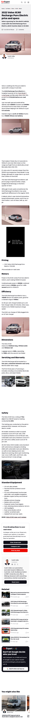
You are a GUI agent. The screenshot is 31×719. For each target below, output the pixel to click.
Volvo (12, 8)
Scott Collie (11, 56)
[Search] (21, 2)
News (20, 8)
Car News (8, 8)
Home (3, 8)
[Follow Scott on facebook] (12, 565)
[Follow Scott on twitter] (17, 565)
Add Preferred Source (15, 669)
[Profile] (25, 2)
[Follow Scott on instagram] (15, 565)
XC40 (16, 8)
